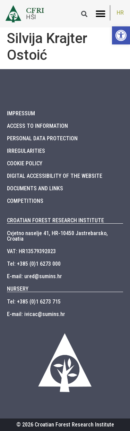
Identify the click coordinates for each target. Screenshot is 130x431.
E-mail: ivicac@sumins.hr (36, 314)
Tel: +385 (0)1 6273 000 (34, 263)
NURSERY (17, 288)
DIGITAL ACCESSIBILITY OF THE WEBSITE (54, 176)
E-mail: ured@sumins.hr (34, 276)
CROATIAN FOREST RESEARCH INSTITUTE (55, 220)
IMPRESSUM (21, 113)
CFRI (35, 10)
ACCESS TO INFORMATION (37, 126)
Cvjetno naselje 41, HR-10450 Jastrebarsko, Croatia (57, 236)
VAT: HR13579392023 (31, 251)
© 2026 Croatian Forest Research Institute (65, 424)
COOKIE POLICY (24, 163)
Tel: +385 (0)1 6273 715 (34, 301)
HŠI (31, 17)
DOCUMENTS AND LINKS (35, 188)
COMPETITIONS (25, 201)
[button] (100, 14)
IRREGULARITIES (26, 151)
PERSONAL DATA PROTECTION (42, 138)
